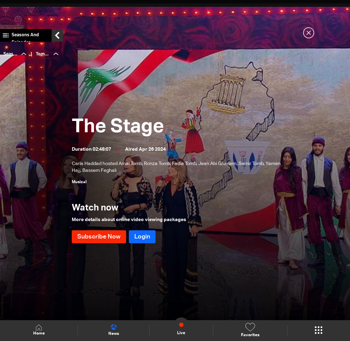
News (113, 330)
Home (39, 330)
